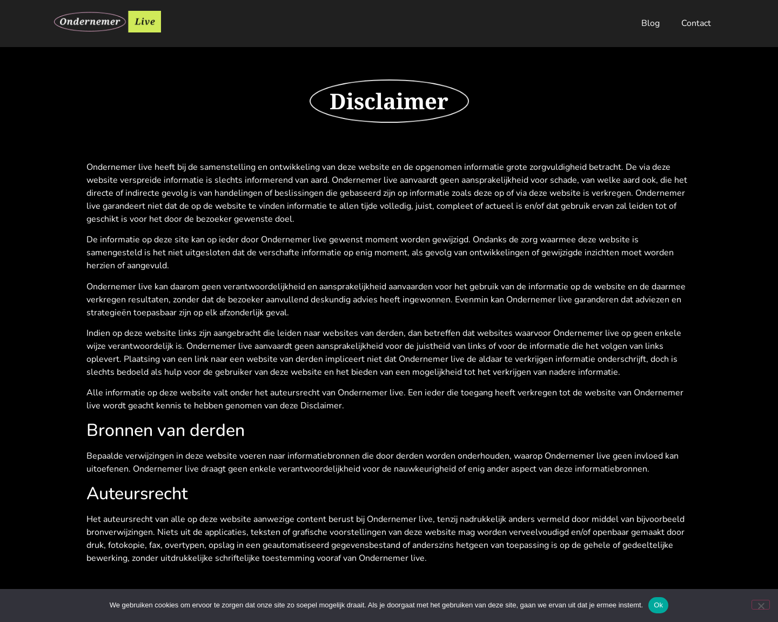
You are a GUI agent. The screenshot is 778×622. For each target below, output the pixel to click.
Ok (658, 605)
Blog (650, 23)
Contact (696, 23)
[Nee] (761, 605)
